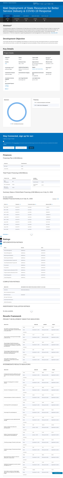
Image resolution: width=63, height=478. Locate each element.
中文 (52, 3)
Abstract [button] (7, 20)
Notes (6, 88)
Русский (48, 3)
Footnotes (5, 234)
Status (20, 57)
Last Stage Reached (23, 78)
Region (33, 67)
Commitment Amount (10, 72)
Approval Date (35, 61)
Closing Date (48, 72)
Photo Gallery (44, 16)
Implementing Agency (23, 67)
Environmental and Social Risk (37, 73)
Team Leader (35, 57)
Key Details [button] (16, 20)
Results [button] (44, 20)
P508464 (7, 85)
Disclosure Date (22, 61)
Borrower (48, 57)
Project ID (7, 57)
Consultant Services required (9, 78)
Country (7, 61)
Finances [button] (26, 20)
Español (38, 3)
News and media (35, 16)
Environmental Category (24, 72)
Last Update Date (36, 78)
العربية (45, 3)
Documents (26, 16)
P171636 (7, 86)
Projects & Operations (12, 2)
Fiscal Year (48, 67)
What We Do (5, 2)
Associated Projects (9, 83)
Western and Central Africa (37, 69)
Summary (7, 16)
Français (41, 3)
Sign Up (31, 147)
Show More (54, 33)
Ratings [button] (35, 20)
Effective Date (49, 61)
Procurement (17, 16)
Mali (6, 63)
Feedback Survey (57, 473)
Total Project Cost (9, 67)
